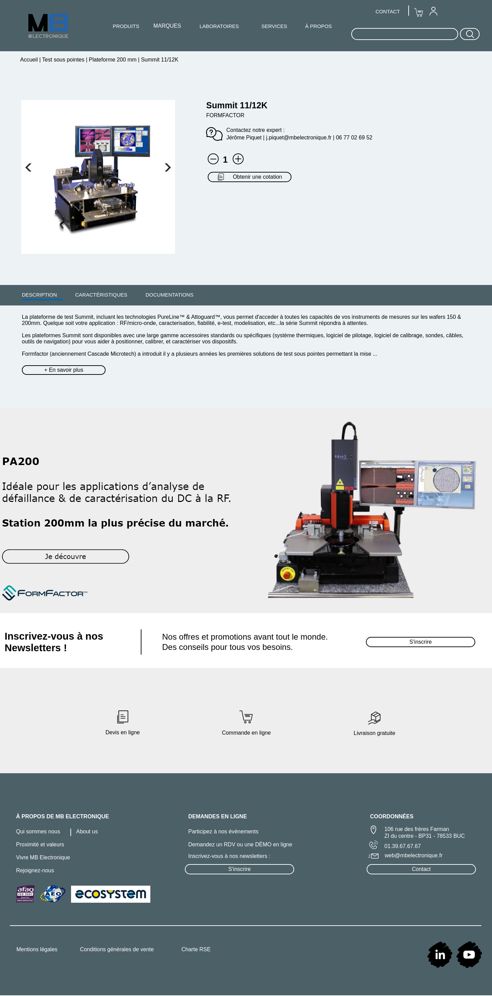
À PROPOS (318, 26)
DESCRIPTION (39, 295)
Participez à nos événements (223, 831)
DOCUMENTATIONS (169, 295)
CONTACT (387, 11)
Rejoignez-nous (35, 870)
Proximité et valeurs (40, 844)
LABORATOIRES (219, 26)
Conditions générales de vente (117, 949)
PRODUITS (126, 26)
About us (87, 831)
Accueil (29, 60)
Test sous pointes (63, 60)
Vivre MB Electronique (43, 857)
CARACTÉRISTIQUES (101, 295)
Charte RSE (195, 949)
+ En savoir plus (63, 370)
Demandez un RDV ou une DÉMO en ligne (240, 844)
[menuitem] (39, 294)
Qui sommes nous (38, 831)
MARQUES (167, 26)
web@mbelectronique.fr (413, 855)
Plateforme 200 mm (112, 60)
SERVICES (274, 26)
